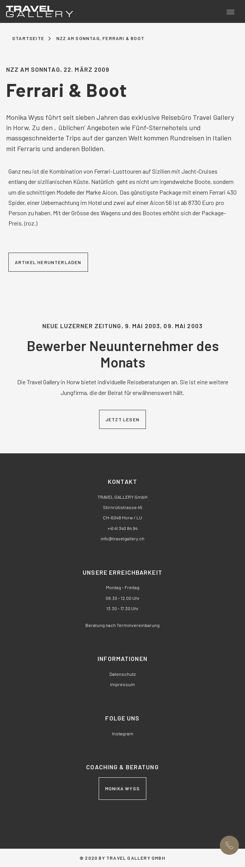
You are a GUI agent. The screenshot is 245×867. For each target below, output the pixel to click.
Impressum (122, 684)
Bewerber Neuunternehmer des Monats (123, 354)
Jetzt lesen (122, 419)
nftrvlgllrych (122, 538)
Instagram (122, 733)
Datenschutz (122, 674)
